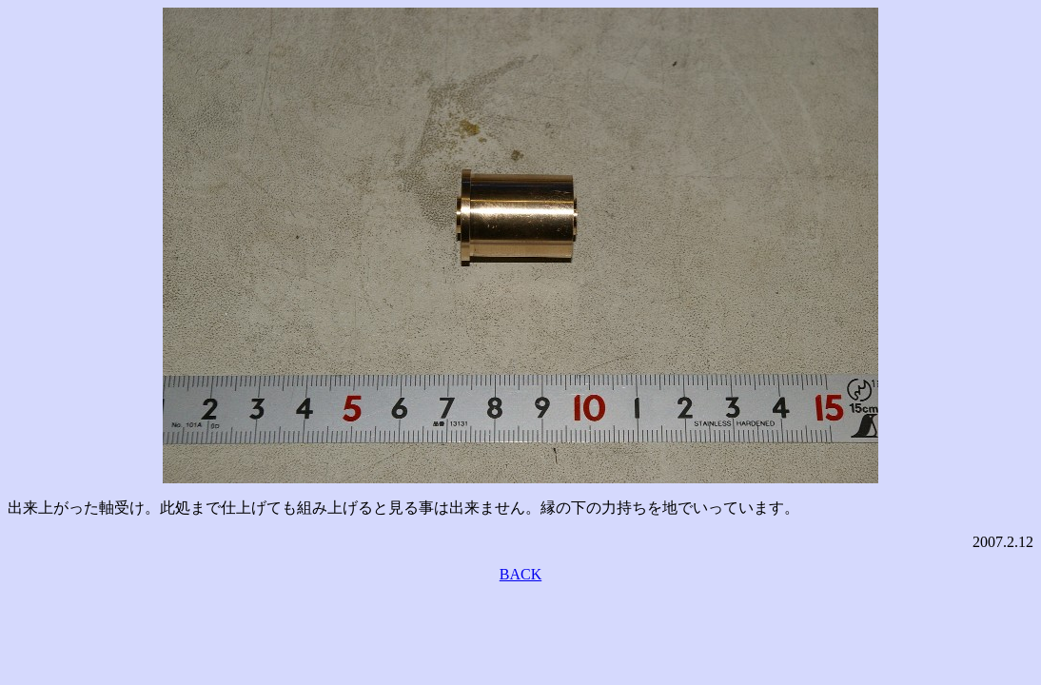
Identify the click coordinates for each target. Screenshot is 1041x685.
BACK (520, 574)
